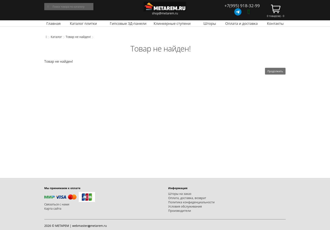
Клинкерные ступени (172, 23)
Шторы (209, 23)
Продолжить (275, 71)
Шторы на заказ (179, 194)
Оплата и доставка (241, 23)
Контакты (275, 23)
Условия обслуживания (185, 206)
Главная (53, 23)
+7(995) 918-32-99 (242, 5)
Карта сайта (52, 208)
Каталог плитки (83, 23)
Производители (179, 211)
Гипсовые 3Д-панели (128, 23)
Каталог (56, 37)
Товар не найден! (78, 37)
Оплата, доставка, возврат (187, 198)
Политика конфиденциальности (191, 202)
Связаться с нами (56, 204)
